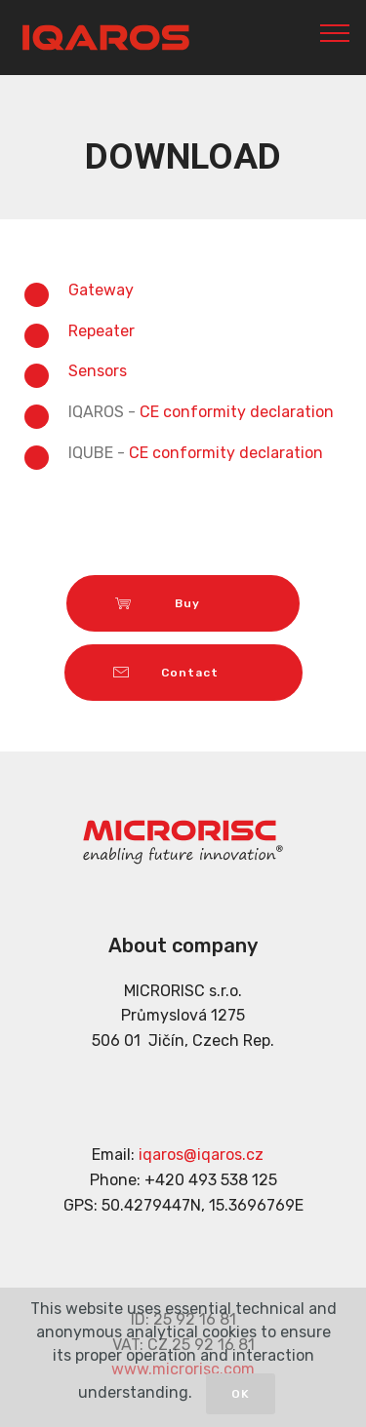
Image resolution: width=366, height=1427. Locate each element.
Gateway (101, 290)
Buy (183, 603)
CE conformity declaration (237, 412)
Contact (183, 672)
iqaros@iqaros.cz (201, 1154)
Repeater (101, 331)
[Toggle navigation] (335, 32)
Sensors (97, 371)
